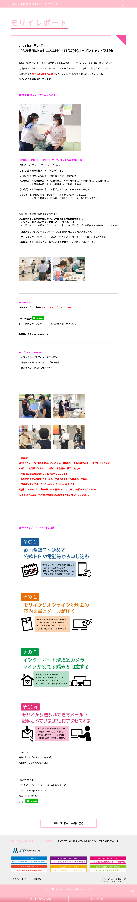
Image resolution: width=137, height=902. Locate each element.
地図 (61, 170)
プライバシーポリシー (20, 880)
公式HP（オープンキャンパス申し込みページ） (47, 785)
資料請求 (97, 899)
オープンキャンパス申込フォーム (57, 307)
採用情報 (38, 880)
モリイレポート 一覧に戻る (68, 824)
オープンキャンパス (39, 899)
